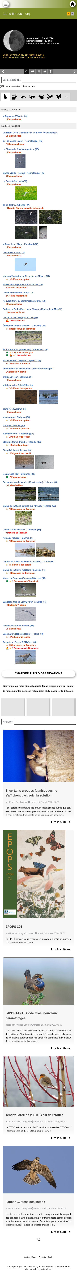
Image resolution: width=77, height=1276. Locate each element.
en (72, 14)
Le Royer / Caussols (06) (15, 181)
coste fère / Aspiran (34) (14, 409)
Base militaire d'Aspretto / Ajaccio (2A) (22, 360)
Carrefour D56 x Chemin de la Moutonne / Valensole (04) (30, 133)
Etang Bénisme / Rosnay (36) (17, 450)
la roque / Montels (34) (14, 425)
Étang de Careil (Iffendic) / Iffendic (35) (22, 442)
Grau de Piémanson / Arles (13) (18, 293)
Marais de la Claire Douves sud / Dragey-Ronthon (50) (29, 506)
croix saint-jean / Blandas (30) (17, 377)
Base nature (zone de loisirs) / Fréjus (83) (23, 634)
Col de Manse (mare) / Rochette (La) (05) (22, 141)
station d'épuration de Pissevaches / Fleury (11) (26, 276)
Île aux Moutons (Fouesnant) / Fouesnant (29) (25, 349)
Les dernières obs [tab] (12, 80)
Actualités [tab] (7, 721)
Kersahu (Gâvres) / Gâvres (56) (18, 538)
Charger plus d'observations (38, 673)
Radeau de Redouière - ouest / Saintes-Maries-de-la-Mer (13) (32, 309)
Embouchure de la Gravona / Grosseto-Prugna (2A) (28, 369)
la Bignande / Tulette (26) (15, 116)
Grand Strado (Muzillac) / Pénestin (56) (22, 530)
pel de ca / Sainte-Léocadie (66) (18, 625)
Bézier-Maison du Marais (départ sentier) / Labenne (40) (30, 482)
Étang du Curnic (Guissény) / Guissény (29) (24, 326)
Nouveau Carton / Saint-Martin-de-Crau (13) (24, 301)
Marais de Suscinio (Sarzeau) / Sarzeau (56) (24, 578)
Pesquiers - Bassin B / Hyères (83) (19, 642)
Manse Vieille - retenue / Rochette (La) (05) (24, 173)
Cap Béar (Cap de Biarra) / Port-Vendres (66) (24, 602)
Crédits (50, 1257)
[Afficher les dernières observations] (17, 86)
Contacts (42, 1257)
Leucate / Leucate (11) (13, 252)
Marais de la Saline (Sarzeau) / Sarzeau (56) (24, 570)
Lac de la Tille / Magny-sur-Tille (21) (20, 317)
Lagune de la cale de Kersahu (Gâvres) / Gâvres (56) (28, 562)
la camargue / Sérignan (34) (16, 417)
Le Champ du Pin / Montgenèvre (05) (21, 149)
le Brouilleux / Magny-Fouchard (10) (20, 244)
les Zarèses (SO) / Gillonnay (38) (19, 474)
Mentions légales (30, 1257)
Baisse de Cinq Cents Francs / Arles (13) (23, 284)
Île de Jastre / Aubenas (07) (16, 205)
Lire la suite (60, 822)
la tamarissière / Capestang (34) (18, 434)
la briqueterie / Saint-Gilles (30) (18, 385)
